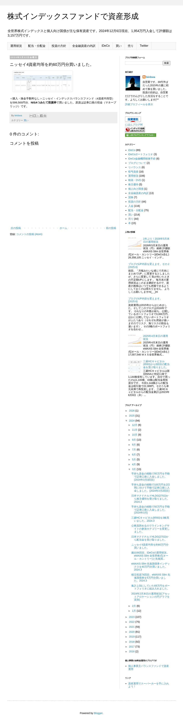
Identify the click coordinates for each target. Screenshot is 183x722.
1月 (134, 610)
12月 (135, 424)
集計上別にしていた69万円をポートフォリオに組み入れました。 (150, 587)
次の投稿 (16, 228)
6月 (134, 454)
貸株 (130, 197)
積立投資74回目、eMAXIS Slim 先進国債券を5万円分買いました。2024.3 (150, 577)
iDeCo (106, 45)
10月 (135, 434)
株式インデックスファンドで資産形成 (73, 16)
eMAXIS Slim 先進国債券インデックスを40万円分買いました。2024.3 (150, 566)
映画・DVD (134, 180)
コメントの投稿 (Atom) (29, 234)
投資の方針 (59, 45)
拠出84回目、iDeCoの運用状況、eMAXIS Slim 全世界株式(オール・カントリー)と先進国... (150, 555)
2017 (132, 646)
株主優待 (133, 184)
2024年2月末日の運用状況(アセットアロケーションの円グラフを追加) (150, 596)
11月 (135, 429)
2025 (132, 415)
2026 (132, 410)
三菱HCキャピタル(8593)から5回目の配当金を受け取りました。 (156, 364)
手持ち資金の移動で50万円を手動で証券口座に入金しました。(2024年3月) (150, 509)
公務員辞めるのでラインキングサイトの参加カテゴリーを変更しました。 (150, 528)
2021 (132, 626)
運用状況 (16, 45)
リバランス (134, 167)
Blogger (98, 713)
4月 (134, 464)
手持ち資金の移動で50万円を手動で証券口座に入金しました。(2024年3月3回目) (150, 476)
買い (119, 45)
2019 (132, 636)
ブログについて (137, 162)
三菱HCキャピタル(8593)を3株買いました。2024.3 (150, 519)
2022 (132, 621)
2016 (132, 651)
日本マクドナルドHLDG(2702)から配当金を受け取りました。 (150, 538)
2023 (132, 616)
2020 (132, 631)
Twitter (144, 45)
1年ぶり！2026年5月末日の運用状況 (156, 240)
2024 (132, 420)
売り (131, 45)
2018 (132, 641)
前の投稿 (111, 228)
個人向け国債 (136, 188)
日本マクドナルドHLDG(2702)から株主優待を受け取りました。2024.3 (150, 498)
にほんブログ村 (134, 124)
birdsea (150, 77)
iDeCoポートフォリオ (140, 154)
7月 (134, 449)
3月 (134, 469)
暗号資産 (133, 171)
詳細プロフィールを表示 (139, 104)
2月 (134, 605)
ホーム (63, 228)
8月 (134, 444)
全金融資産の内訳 (83, 45)
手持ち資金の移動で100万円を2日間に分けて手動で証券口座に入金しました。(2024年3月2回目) (150, 487)
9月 (134, 439)
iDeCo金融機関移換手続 (142, 158)
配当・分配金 (36, 45)
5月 (134, 459)
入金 (130, 206)
